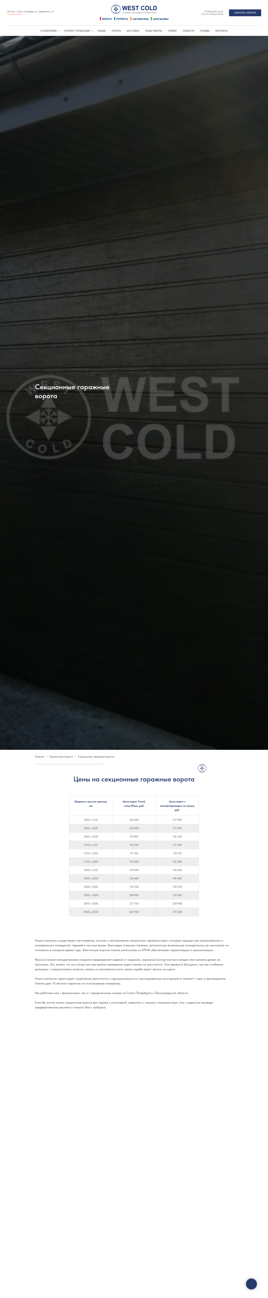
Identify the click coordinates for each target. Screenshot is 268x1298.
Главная (39, 756)
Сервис (172, 30)
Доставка (133, 30)
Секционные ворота (61, 756)
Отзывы (205, 30)
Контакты (221, 30)
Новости (188, 30)
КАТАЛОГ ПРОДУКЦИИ (77, 30)
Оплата (116, 30)
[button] (245, 12)
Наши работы (153, 30)
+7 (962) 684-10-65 (213, 11)
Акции (102, 30)
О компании (49, 30)
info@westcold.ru (15, 14)
